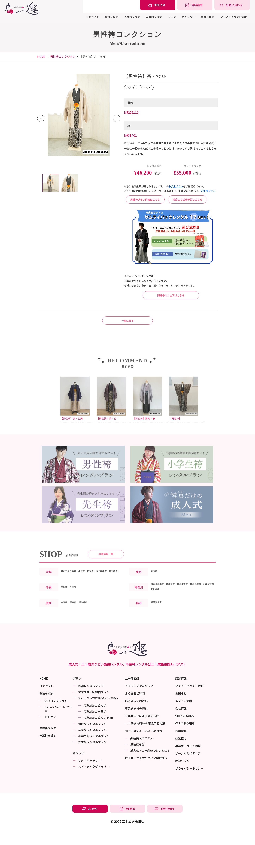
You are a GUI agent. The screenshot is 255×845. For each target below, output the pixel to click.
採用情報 (181, 744)
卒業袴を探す (154, 17)
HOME (41, 56)
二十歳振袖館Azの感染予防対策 (145, 736)
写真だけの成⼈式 (94, 718)
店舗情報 (181, 691)
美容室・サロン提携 (188, 759)
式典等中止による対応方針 (142, 729)
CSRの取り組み (185, 736)
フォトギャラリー (89, 773)
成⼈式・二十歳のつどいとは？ (150, 763)
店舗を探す (207, 17)
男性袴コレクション (62, 56)
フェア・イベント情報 (233, 17)
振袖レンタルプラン (91, 699)
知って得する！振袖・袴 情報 (143, 744)
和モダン (50, 730)
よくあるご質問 (135, 706)
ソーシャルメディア (188, 766)
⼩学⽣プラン (175, 186)
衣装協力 (181, 751)
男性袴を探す (132, 17)
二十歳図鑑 (132, 691)
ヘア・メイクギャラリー (93, 779)
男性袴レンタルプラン (92, 737)
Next (116, 118)
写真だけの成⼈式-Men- (98, 731)
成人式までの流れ (136, 714)
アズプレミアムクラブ (139, 699)
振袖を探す (111, 17)
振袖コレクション (56, 714)
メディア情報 (183, 714)
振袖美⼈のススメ (141, 751)
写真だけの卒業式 (94, 724)
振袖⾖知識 (137, 757)
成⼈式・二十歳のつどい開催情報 (146, 771)
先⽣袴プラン (208, 190)
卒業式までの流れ (136, 721)
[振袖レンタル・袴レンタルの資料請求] (195, 5)
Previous (40, 118)
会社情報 (181, 721)
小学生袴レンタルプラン (93, 749)
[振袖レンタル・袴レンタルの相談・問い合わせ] (232, 5)
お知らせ (181, 706)
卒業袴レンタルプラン (92, 743)
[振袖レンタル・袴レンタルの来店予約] (157, 5)
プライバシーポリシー (189, 781)
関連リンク (182, 774)
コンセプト (92, 17)
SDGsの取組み (184, 729)
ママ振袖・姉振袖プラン (93, 705)
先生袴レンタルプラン (92, 755)
